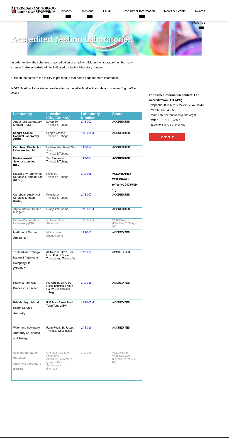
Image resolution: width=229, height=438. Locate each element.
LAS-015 (86, 282)
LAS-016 (86, 327)
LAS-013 (86, 252)
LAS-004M (87, 133)
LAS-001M (87, 209)
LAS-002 (86, 121)
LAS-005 (86, 173)
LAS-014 (86, 147)
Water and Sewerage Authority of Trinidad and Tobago (26, 333)
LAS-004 (86, 158)
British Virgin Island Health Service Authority (26, 308)
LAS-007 (86, 194)
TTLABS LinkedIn (173, 125)
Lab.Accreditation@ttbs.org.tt (177, 115)
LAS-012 (86, 232)
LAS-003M (87, 302)
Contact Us (167, 137)
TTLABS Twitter (169, 120)
